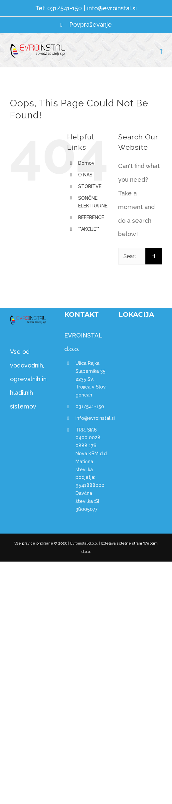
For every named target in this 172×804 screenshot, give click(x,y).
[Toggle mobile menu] (160, 51)
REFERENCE (91, 217)
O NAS (85, 174)
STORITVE (89, 186)
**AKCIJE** (88, 229)
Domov (86, 163)
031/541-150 (90, 406)
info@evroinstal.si (112, 8)
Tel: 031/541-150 (58, 8)
